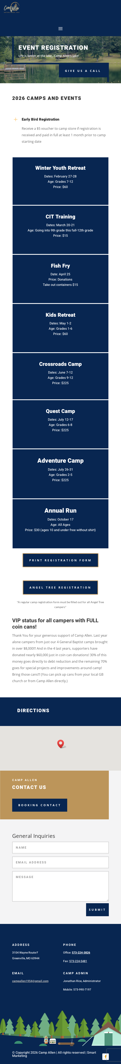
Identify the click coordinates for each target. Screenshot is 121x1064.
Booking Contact (39, 805)
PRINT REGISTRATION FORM (60, 560)
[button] (62, 744)
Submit (97, 910)
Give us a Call (83, 71)
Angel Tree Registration (60, 587)
